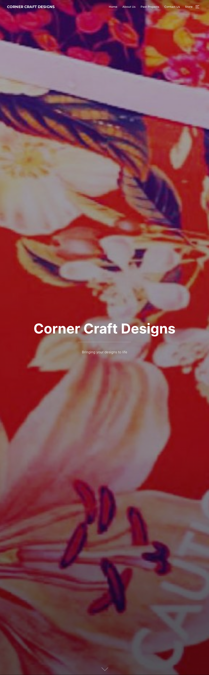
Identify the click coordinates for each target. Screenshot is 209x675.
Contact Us (172, 11)
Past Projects (150, 11)
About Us (128, 11)
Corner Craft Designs (26, 11)
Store (189, 11)
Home (113, 11)
